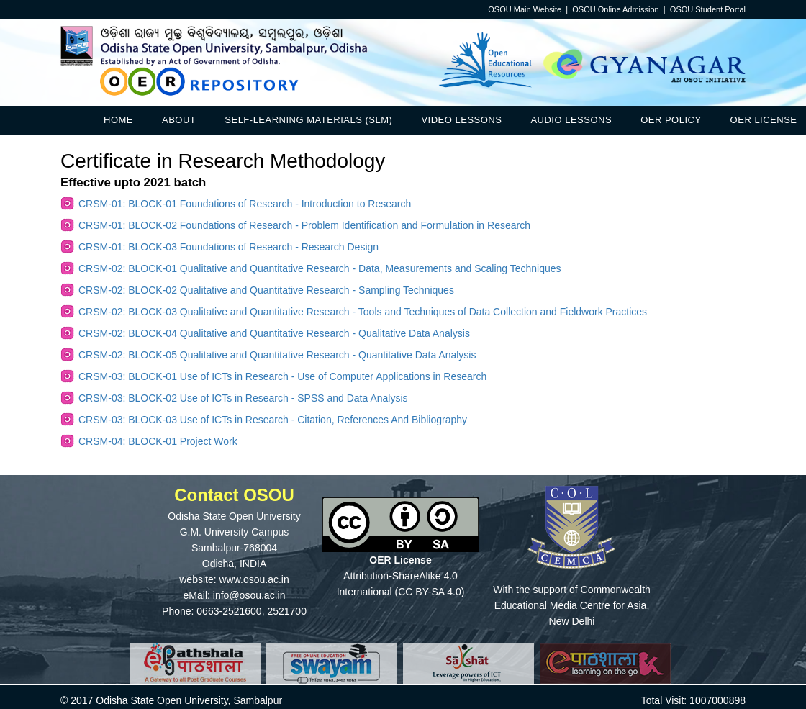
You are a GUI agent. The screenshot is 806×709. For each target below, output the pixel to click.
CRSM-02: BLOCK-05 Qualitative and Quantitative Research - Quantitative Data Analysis (277, 355)
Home (118, 119)
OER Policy (670, 119)
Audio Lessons (571, 119)
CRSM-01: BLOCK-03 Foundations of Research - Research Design (228, 247)
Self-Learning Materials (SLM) (308, 119)
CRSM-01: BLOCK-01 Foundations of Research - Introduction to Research (244, 203)
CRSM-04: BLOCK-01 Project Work (157, 441)
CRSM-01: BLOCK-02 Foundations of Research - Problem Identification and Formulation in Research (304, 225)
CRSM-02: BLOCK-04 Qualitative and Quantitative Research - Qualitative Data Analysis (274, 333)
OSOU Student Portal (708, 9)
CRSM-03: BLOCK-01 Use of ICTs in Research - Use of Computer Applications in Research (282, 376)
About (179, 119)
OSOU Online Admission (615, 9)
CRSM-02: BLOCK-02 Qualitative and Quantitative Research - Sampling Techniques (266, 290)
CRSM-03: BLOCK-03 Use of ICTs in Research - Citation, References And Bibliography (272, 419)
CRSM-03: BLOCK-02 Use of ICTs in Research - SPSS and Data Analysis (243, 398)
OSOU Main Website (524, 9)
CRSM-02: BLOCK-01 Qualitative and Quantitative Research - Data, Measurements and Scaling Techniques (319, 268)
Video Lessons (461, 119)
